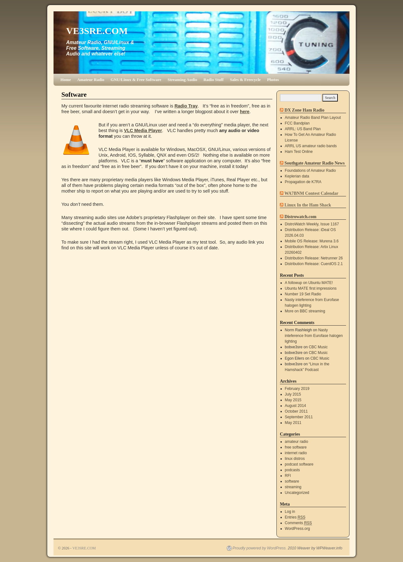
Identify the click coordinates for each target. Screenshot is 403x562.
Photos (273, 79)
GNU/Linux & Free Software (136, 79)
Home (65, 79)
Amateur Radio (90, 79)
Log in (290, 511)
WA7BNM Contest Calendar (311, 193)
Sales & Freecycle (245, 79)
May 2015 (293, 400)
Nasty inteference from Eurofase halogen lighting (314, 336)
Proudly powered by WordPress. (260, 548)
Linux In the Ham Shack (308, 204)
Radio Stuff (213, 79)
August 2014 (295, 405)
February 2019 (297, 388)
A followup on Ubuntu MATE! (309, 283)
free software (296, 447)
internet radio (296, 453)
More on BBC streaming (305, 311)
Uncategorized (297, 492)
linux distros (295, 458)
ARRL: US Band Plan (303, 129)
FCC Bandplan (297, 123)
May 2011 (293, 422)
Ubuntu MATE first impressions (311, 288)
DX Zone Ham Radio (305, 110)
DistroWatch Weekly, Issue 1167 (312, 224)
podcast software (299, 464)
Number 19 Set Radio (303, 294)
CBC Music (318, 347)
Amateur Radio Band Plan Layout (313, 117)
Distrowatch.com (300, 216)
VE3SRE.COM (97, 31)
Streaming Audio (182, 79)
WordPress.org (297, 528)
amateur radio (296, 441)
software (292, 481)
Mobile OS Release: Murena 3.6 (312, 241)
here (244, 111)
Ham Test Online (299, 151)
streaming (293, 487)
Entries (295, 517)
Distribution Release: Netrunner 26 (314, 258)
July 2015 (293, 394)
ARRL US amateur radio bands (311, 146)
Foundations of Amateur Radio (310, 170)
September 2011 (299, 417)
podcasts (292, 470)
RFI (288, 475)
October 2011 (296, 411)
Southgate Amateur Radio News (315, 162)
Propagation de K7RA (303, 182)
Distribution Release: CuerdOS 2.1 (314, 264)
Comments (298, 523)
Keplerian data (297, 176)
